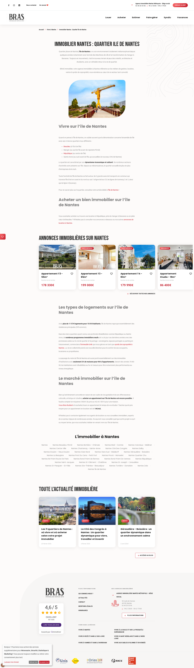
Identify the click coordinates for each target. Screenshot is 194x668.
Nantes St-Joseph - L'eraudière (125, 462)
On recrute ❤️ (43, 5)
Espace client (180, 5)
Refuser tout (34, 662)
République (68, 153)
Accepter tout (44, 662)
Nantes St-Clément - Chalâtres (93, 462)
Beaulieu (67, 146)
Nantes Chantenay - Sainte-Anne (85, 448)
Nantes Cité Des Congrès (116, 448)
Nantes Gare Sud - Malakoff (107, 452)
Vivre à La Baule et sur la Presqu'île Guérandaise (128, 631)
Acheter (121, 17)
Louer (108, 17)
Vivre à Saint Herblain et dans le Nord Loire (129, 637)
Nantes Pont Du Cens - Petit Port (83, 455)
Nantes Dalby (138, 448)
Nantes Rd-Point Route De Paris (55, 459)
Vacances (182, 17)
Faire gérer (152, 17)
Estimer (136, 17)
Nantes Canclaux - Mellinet (140, 445)
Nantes (45, 445)
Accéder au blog (145, 555)
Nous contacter (31, 5)
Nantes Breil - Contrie (114, 445)
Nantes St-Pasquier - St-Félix (57, 465)
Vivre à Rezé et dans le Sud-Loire (91, 636)
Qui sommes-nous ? (85, 594)
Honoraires (83, 610)
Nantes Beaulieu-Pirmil (62, 445)
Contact (81, 602)
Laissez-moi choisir (11, 662)
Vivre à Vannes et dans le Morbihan (92, 643)
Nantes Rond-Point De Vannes (117, 459)
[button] (132, 4)
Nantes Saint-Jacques (64, 462)
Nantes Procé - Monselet (112, 455)
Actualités (82, 598)
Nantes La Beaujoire (55, 455)
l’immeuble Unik (86, 344)
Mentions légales (85, 606)
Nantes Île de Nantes (97, 469)
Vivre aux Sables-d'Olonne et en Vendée (130, 643)
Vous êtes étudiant (66, 405)
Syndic (167, 17)
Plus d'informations (133, 615)
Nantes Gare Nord (82, 452)
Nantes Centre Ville (58, 448)
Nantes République (143, 459)
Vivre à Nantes (51, 30)
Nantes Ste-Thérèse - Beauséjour (89, 465)
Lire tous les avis (51, 625)
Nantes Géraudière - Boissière (137, 452)
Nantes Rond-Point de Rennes (86, 459)
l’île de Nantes (113, 190)
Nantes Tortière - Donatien (121, 465)
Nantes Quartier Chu (137, 455)
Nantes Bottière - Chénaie (88, 445)
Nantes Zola (143, 465)
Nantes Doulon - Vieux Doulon (57, 452)
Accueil (41, 30)
